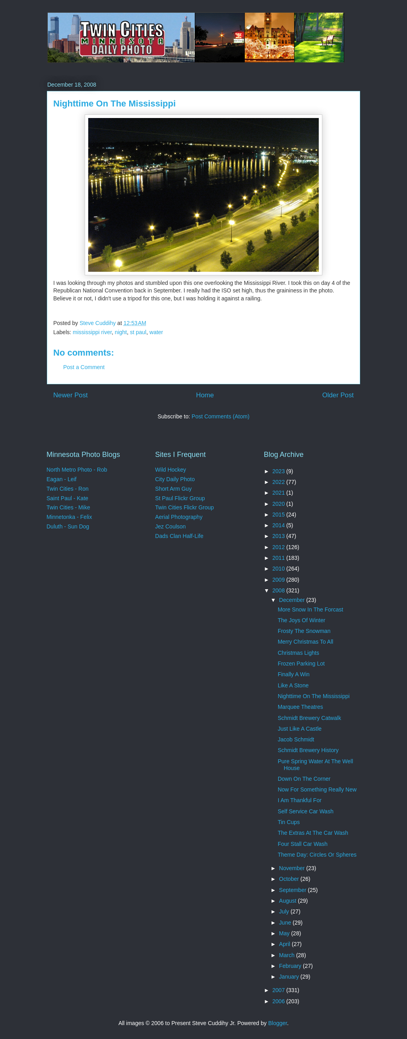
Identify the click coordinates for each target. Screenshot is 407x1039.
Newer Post (70, 395)
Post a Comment (84, 367)
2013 (279, 536)
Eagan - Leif (62, 479)
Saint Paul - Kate (67, 498)
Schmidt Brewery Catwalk (309, 718)
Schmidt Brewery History (308, 750)
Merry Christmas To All (305, 641)
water (156, 332)
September (293, 890)
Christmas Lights (298, 653)
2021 (279, 493)
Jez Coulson (170, 526)
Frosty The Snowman (304, 631)
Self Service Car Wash (305, 811)
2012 (279, 547)
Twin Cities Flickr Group (184, 507)
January (289, 976)
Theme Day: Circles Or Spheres (317, 854)
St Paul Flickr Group (180, 498)
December (292, 600)
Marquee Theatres (300, 707)
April (285, 944)
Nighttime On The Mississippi (314, 696)
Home (205, 395)
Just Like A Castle (300, 729)
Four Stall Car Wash (303, 844)
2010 (279, 568)
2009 (279, 580)
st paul (138, 332)
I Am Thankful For (300, 800)
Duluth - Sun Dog (68, 526)
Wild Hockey (170, 469)
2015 (279, 514)
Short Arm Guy (173, 489)
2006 (279, 1001)
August (288, 901)
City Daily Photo (175, 479)
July (285, 911)
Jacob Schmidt (296, 739)
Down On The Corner (304, 779)
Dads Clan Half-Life (179, 536)
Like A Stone (293, 685)
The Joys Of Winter (302, 620)
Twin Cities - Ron (68, 489)
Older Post (338, 395)
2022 (279, 482)
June (286, 922)
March (287, 955)
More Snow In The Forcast (310, 609)
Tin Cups (289, 822)
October (289, 879)
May (285, 933)
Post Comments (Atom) (220, 416)
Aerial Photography (178, 517)
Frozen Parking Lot (301, 663)
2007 (279, 990)
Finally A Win (294, 674)
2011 (279, 558)
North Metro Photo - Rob (77, 469)
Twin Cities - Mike (68, 507)
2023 (279, 471)
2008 (279, 590)
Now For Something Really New (317, 789)
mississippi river (92, 332)
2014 (279, 525)
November (292, 868)
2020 (279, 504)
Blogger (277, 1023)
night (121, 332)
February (291, 966)
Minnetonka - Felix (69, 517)
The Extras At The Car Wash (313, 833)
